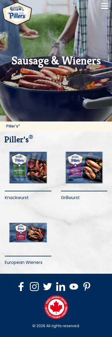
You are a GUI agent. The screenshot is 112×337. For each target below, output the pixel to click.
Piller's (13, 126)
